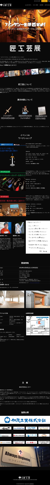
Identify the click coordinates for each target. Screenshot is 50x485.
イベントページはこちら (34, 282)
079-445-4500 (34, 479)
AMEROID (32, 483)
